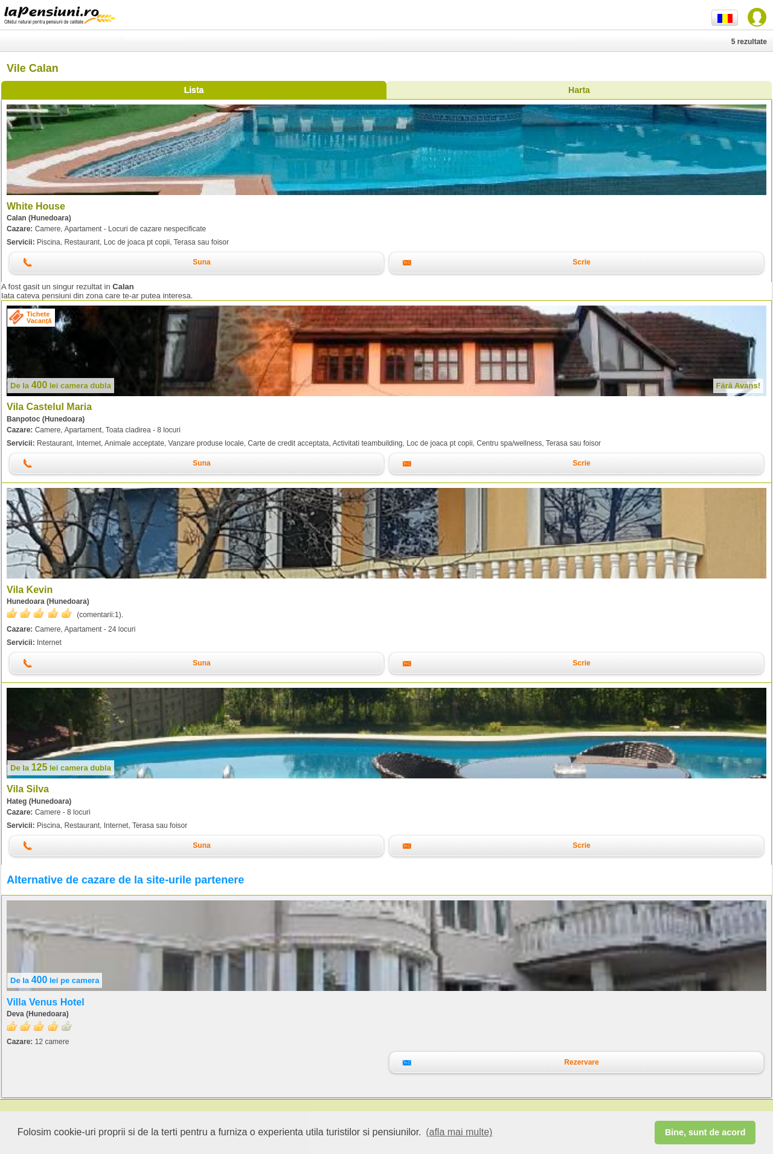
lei (60, 385)
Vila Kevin (30, 590)
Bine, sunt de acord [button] (705, 1132)
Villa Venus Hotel (46, 1002)
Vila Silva (28, 789)
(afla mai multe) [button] (459, 1132)
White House (36, 206)
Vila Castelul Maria (49, 407)
